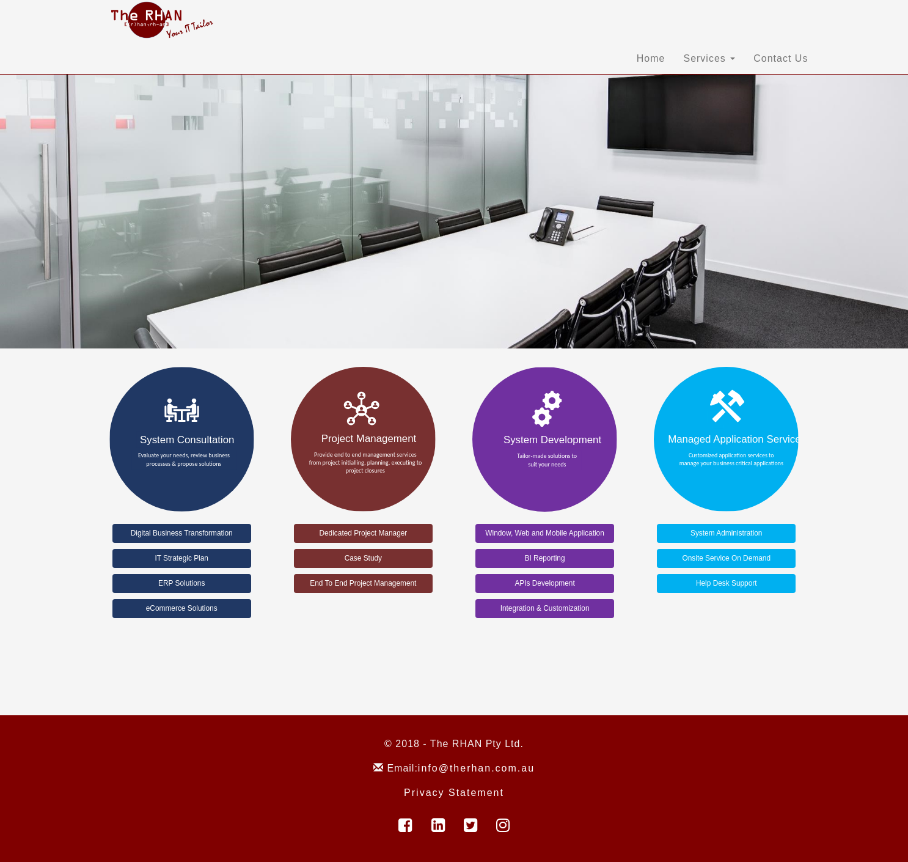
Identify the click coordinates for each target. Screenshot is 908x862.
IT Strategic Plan (181, 558)
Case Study (363, 558)
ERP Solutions (181, 583)
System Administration (726, 533)
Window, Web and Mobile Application (544, 533)
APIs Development (544, 583)
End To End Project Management (363, 583)
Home (651, 58)
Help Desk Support (726, 583)
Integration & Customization (545, 608)
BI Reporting (545, 558)
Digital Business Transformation (182, 533)
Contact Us (780, 58)
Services (709, 58)
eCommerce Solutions (182, 608)
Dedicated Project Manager (363, 533)
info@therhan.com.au (476, 768)
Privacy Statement (454, 792)
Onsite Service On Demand (726, 558)
